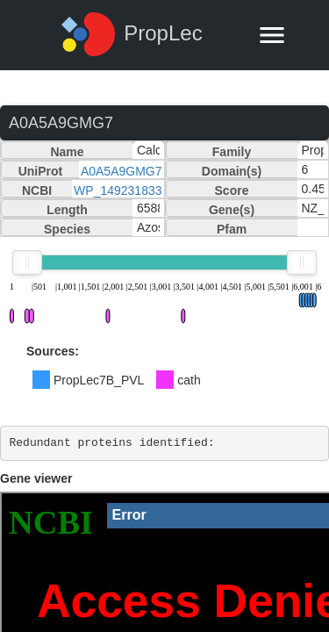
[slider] (27, 262)
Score (232, 190)
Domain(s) (231, 171)
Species (67, 229)
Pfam (232, 229)
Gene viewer (36, 478)
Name (66, 152)
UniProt (40, 171)
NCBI (37, 190)
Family (231, 152)
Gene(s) (231, 210)
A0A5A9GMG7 (121, 171)
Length (67, 210)
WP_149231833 (117, 190)
